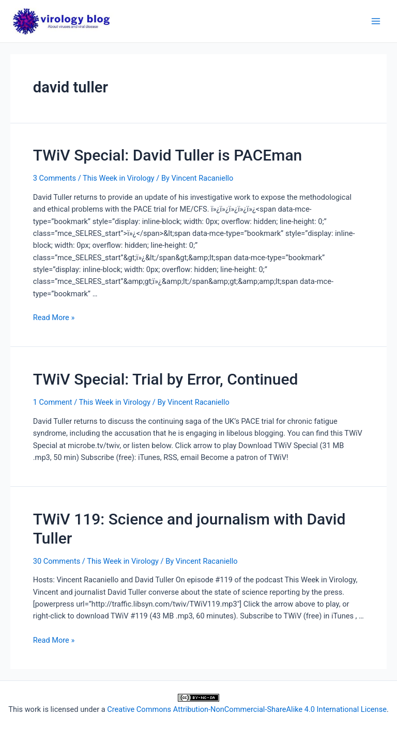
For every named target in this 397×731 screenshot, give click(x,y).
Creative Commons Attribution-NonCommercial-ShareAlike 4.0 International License (247, 709)
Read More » (54, 317)
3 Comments (54, 178)
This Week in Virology (119, 178)
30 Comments (56, 561)
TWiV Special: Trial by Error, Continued (165, 379)
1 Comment (52, 402)
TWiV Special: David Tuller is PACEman (167, 155)
